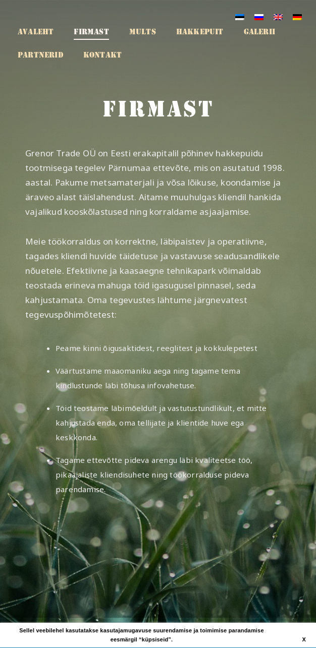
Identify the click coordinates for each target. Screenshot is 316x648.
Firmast (91, 32)
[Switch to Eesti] (239, 16)
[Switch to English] (278, 16)
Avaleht (36, 32)
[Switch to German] (297, 16)
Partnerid (40, 55)
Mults (142, 32)
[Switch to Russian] (259, 16)
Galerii (259, 32)
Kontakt (102, 55)
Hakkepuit (200, 32)
